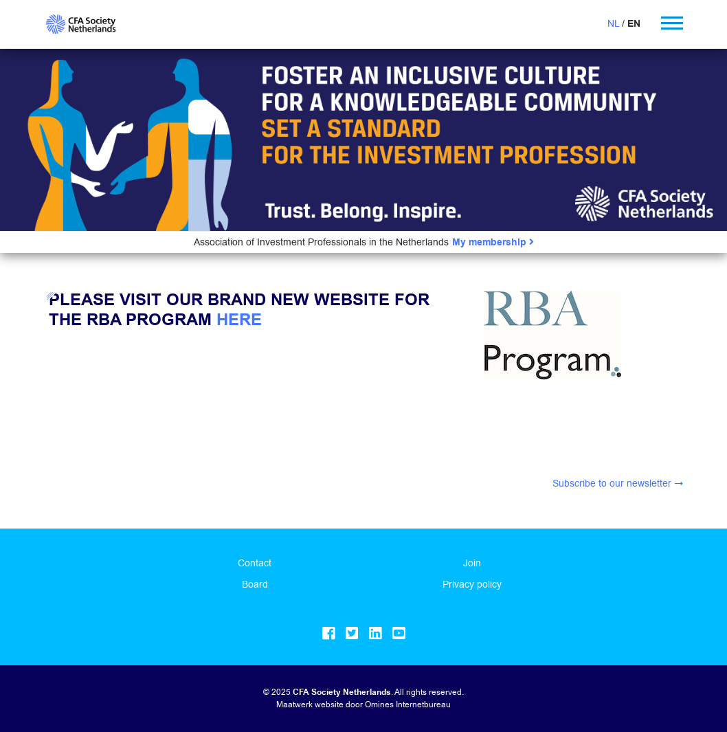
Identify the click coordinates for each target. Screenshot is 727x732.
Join (472, 563)
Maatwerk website (310, 704)
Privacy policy (472, 584)
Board (255, 584)
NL (613, 23)
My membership (493, 242)
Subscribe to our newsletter (611, 483)
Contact (254, 563)
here (239, 320)
